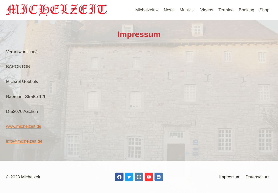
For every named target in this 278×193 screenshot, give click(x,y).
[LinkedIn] (159, 177)
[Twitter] (129, 177)
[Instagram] (139, 177)
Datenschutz (257, 177)
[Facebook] (119, 177)
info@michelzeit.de (24, 141)
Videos (206, 10)
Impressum (229, 177)
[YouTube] (149, 177)
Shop (264, 10)
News (169, 10)
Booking (246, 10)
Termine (225, 10)
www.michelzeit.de (23, 126)
